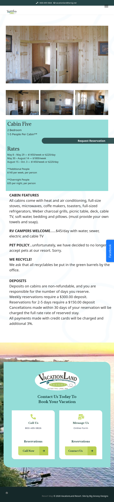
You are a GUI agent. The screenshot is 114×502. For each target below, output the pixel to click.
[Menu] (106, 6)
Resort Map (47, 496)
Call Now (35, 450)
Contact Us (82, 450)
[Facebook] (7, 492)
